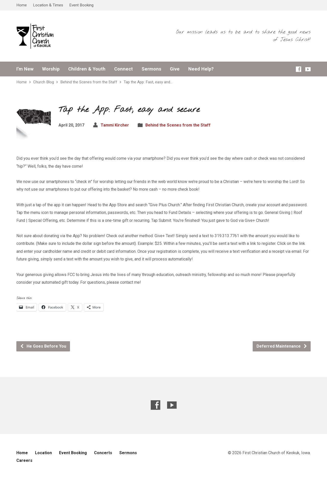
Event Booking (81, 5)
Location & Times (48, 5)
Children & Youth (87, 69)
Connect (123, 69)
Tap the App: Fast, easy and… (148, 82)
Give (175, 69)
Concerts (103, 452)
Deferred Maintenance (281, 346)
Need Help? (201, 69)
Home (21, 5)
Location (43, 452)
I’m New (24, 69)
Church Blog (43, 82)
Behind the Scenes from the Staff (88, 82)
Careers (24, 460)
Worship (51, 69)
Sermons (151, 69)
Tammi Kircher (115, 125)
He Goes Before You (43, 346)
